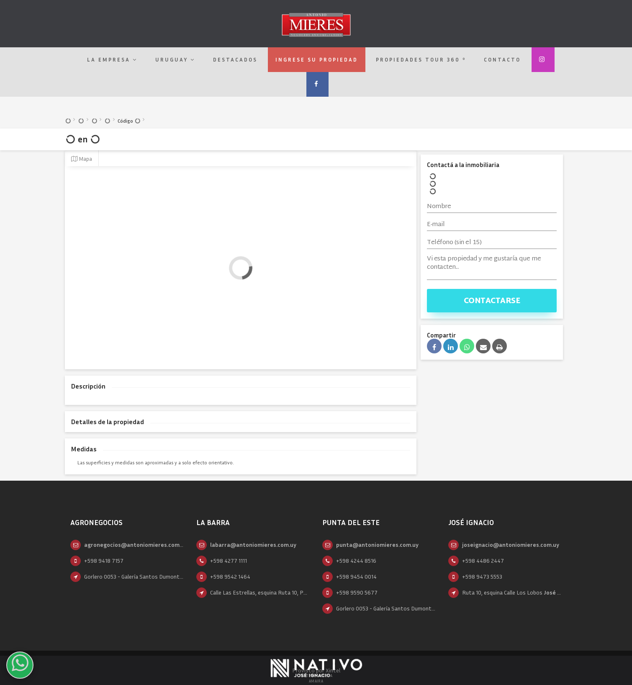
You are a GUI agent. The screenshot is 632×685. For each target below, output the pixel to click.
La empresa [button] (112, 59)
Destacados (235, 59)
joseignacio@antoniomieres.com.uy (510, 544)
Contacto (502, 59)
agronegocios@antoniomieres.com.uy (135, 544)
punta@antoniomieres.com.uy (377, 544)
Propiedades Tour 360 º (421, 59)
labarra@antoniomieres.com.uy (253, 544)
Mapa (81, 158)
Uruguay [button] (175, 59)
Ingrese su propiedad (316, 59)
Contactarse (492, 301)
